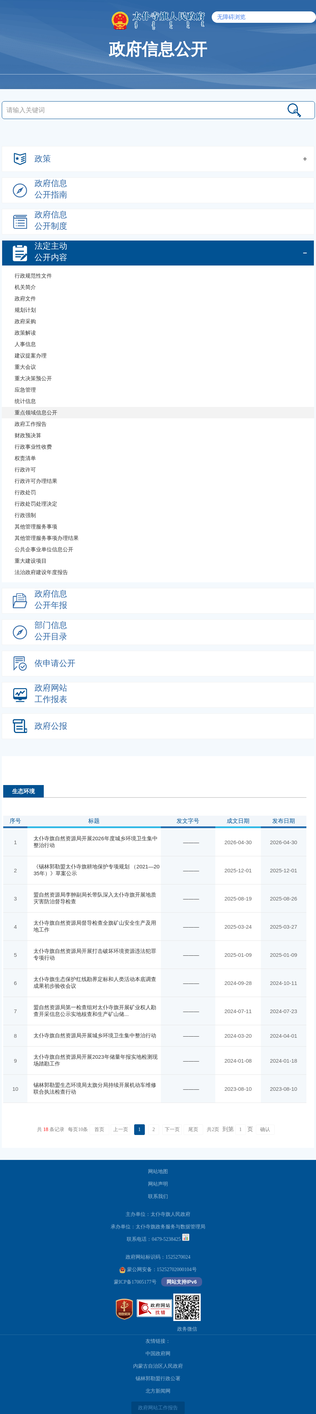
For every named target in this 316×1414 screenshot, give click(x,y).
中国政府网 (158, 1353)
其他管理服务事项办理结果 (47, 538)
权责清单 (25, 458)
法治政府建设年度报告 (41, 572)
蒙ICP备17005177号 (135, 1282)
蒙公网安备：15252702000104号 (158, 1269)
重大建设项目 (31, 561)
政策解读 (25, 333)
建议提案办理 (31, 355)
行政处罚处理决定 (36, 504)
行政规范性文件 (33, 276)
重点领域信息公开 (36, 412)
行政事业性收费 (33, 447)
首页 (99, 1129)
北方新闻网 (158, 1391)
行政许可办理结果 (36, 481)
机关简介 (25, 287)
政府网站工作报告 (158, 1407)
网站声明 (158, 1184)
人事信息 (25, 344)
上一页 (120, 1129)
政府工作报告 (31, 424)
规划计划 (25, 310)
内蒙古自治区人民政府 (158, 1366)
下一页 (172, 1129)
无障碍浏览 (231, 17)
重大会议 (25, 367)
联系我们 (158, 1196)
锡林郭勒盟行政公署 (158, 1378)
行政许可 (25, 469)
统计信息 (25, 401)
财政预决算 (28, 435)
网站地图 (158, 1171)
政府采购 (25, 321)
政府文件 (25, 298)
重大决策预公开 (33, 378)
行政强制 (25, 515)
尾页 (193, 1129)
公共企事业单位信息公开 (44, 549)
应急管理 (25, 390)
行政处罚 (25, 492)
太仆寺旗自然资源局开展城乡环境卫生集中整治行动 (94, 1035)
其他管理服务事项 (36, 526)
